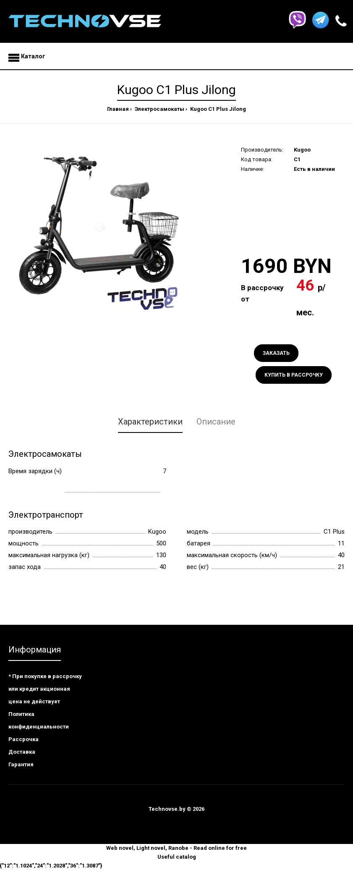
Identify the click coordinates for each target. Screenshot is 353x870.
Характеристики (150, 422)
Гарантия (21, 764)
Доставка (21, 752)
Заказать (276, 353)
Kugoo (302, 150)
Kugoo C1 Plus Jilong (217, 109)
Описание (215, 422)
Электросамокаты (158, 109)
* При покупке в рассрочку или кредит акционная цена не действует (45, 689)
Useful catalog (176, 857)
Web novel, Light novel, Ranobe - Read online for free (176, 848)
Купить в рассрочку (293, 375)
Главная (118, 109)
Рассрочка (23, 739)
